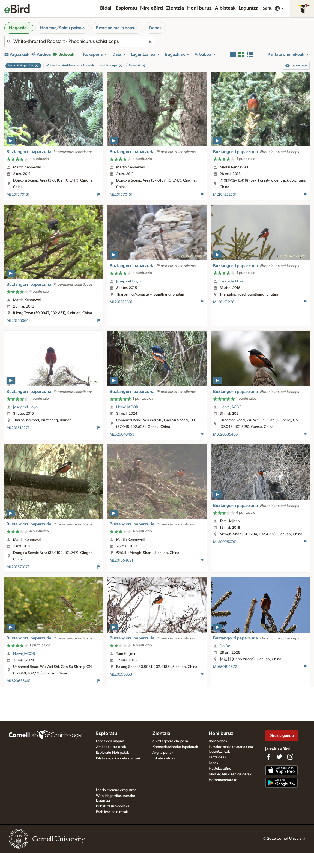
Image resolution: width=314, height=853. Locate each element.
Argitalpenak (162, 753)
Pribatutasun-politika (112, 806)
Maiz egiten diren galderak (230, 774)
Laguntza (248, 8)
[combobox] (79, 41)
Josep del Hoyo (128, 281)
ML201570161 (18, 195)
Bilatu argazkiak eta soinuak (118, 758)
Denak (155, 28)
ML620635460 (225, 434)
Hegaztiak (19, 28)
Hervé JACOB (127, 407)
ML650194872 (225, 667)
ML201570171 (18, 567)
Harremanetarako (223, 780)
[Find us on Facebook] (268, 756)
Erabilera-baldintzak (112, 812)
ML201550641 (18, 321)
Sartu (268, 8)
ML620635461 (19, 681)
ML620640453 (122, 434)
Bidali (106, 8)
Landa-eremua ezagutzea (116, 790)
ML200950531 (122, 674)
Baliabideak (218, 741)
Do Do (225, 646)
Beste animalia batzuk (117, 28)
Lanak (213, 763)
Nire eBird (151, 8)
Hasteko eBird (220, 768)
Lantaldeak (217, 757)
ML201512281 (224, 302)
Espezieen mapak (110, 741)
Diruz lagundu (281, 736)
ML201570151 (121, 195)
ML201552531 (225, 195)
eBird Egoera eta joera (170, 741)
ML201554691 (121, 560)
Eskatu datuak (163, 758)
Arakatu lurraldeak (111, 747)
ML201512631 (121, 302)
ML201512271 (18, 428)
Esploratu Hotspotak (112, 753)
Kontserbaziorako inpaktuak (175, 747)
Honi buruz (199, 8)
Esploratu (126, 8)
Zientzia (175, 8)
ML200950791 (225, 542)
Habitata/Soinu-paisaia (62, 28)
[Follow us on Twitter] (279, 756)
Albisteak (225, 8)
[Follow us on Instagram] (290, 756)
